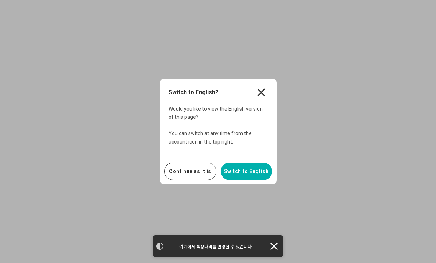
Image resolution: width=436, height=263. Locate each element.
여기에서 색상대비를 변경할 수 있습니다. (216, 246)
